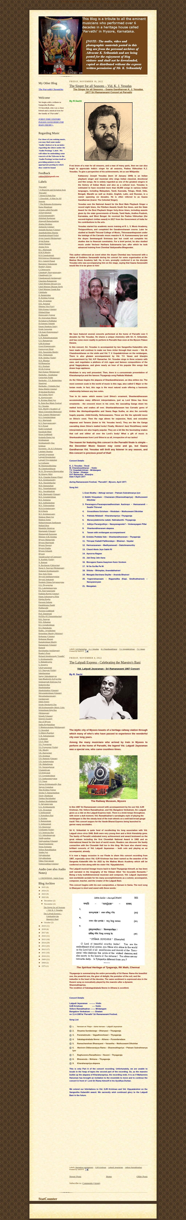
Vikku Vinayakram (46, 861)
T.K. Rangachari (45, 753)
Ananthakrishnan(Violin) (49, 235)
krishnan (42, 446)
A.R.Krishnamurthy (47, 215)
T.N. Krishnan (44, 756)
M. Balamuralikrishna (47, 465)
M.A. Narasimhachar (47, 483)
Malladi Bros (44, 525)
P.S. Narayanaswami (47, 591)
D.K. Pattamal (44, 304)
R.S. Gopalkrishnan (46, 625)
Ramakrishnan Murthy (48, 642)
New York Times (45, 574)
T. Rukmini (43, 739)
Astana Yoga (44, 247)
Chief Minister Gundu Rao (49, 289)
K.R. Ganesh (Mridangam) (49, 414)
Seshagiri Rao (44, 685)
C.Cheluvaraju (44, 269)
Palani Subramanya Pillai (49, 596)
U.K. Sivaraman (45, 810)
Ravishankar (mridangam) (49, 650)
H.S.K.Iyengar (44, 369)
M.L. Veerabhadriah (47, 491)
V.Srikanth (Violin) (46, 829)
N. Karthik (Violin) (46, 559)
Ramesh (42, 647)
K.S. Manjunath (45, 420)
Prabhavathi (43, 608)
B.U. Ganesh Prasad (47, 261)
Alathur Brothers (45, 224)
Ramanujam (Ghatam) (48, 645)
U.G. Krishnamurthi (47, 807)
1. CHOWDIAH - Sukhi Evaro (51, 878)
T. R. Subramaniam (46, 736)
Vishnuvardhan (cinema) (48, 864)
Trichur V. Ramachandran (49, 793)
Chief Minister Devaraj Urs (50, 284)
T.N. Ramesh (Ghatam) (48, 758)
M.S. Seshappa (45, 500)
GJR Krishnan (44, 343)
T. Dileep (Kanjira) (46, 733)
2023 (44, 894)
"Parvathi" (43, 187)
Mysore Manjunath (46, 542)
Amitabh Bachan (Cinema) (49, 230)
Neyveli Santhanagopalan (49, 576)
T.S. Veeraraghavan (46, 767)
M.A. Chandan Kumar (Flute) (51, 477)
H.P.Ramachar (44, 363)
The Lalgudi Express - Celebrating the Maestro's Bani (53, 916)
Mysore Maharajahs (47, 539)
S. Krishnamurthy (46, 659)
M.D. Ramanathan (46, 485)
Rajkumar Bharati (46, 639)
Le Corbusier (44, 463)
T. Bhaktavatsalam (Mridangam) (52, 727)
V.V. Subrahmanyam (47, 835)
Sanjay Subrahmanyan (48, 676)
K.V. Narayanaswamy (47, 423)
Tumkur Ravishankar (47, 798)
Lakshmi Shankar (46, 451)
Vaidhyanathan (44, 838)
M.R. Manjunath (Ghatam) (49, 494)
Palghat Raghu (44, 599)
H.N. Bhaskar (44, 360)
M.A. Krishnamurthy (47, 480)
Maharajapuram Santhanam (50, 522)
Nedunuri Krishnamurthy (49, 571)
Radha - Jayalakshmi (47, 630)
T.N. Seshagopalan (46, 761)
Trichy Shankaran (46, 795)
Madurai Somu (45, 519)
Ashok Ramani (45, 244)
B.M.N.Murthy (45, 252)
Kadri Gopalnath (45, 429)
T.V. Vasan (43, 781)
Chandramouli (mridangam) (50, 278)
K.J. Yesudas (44, 406)
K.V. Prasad (43, 426)
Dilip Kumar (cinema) (47, 309)
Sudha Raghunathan (47, 724)
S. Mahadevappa (45, 662)
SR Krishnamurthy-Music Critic (52, 707)
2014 (44, 942)
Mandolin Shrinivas (46, 528)
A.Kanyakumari (45, 212)
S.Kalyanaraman (45, 667)
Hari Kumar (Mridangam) (49, 372)
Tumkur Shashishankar (48, 801)
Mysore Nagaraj (45, 545)
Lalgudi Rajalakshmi (47, 457)
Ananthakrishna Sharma (48, 232)
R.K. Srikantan (45, 622)
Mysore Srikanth (45, 551)
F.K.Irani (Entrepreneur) (48, 332)
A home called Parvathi (48, 210)
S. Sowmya (43, 665)
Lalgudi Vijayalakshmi (48, 460)
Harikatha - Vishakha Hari (49, 386)
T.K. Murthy (44, 750)
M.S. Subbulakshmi (46, 503)
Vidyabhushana (45, 858)
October (47, 922)
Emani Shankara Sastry (48, 326)
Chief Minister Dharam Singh (51, 286)
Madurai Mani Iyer (46, 517)
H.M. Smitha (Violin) (47, 357)
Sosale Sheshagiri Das (47, 704)
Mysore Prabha (45, 548)
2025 (44, 887)
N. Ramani (43, 562)
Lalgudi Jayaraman (46, 454)
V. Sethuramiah (45, 824)
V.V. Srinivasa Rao (46, 832)
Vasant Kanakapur (46, 844)
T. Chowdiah (44, 730)
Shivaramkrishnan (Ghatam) (50, 693)
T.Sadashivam (44, 770)
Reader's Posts (44, 653)
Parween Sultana (45, 602)
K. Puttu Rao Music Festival (50, 403)
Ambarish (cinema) (46, 227)
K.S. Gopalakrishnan (47, 417)
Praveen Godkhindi (46, 611)
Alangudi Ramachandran (49, 221)
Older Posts (142, 1176)
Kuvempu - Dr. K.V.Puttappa (50, 448)
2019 (44, 926)
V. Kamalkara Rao (46, 815)
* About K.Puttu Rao (47, 195)
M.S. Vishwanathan (46, 505)
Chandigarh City (45, 275)
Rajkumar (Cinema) (47, 636)
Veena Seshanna (45, 847)
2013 (44, 946)
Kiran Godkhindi (45, 434)
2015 (44, 939)
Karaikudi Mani (45, 431)
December (48, 901)
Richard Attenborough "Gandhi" (52, 656)
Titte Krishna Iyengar (47, 790)
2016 (44, 936)
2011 (44, 952)
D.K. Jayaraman (45, 301)
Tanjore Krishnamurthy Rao (50, 784)
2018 (44, 929)
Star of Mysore (45, 721)
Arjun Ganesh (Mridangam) (50, 238)
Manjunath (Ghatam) (47, 531)
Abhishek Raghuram (47, 218)
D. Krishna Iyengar (46, 298)
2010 (44, 956)
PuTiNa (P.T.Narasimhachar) (50, 616)
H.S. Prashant (44, 366)
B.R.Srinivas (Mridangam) (49, 258)
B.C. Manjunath (45, 250)
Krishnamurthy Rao (46, 443)
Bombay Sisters (45, 266)
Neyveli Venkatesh (46, 579)
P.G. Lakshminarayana (48, 588)
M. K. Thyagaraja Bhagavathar (51, 471)
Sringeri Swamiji (45, 719)
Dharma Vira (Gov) (46, 306)
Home (109, 1176)
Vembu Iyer (43, 852)
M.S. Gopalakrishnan (47, 497)
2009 (44, 959)
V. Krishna (43, 818)
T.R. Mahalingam (46, 764)
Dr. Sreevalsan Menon (48, 318)
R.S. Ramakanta (45, 628)
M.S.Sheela (43, 511)
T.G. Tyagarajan (45, 744)
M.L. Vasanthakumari (47, 488)
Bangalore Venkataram (48, 264)
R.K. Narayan (44, 619)
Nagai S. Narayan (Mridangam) (51, 568)
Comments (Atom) (91, 1183)
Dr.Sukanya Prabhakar (48, 321)
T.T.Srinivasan (44, 773)
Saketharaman (44, 673)
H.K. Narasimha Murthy (48, 352)
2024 (44, 891)
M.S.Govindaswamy (47, 508)
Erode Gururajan (45, 329)
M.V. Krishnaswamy (47, 514)
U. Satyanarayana (46, 804)
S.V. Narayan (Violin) (47, 670)
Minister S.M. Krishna (48, 537)
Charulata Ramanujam (48, 281)
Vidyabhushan (44, 855)
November (48, 904)
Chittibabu (43, 292)
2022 (44, 897)
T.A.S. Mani (43, 741)
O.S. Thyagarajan (46, 585)
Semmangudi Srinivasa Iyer (50, 682)
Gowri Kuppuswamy (47, 346)
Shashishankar (44, 687)
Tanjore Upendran (46, 787)
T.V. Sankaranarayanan (48, 778)
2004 (44, 962)
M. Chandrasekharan (47, 468)
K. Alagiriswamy (45, 397)
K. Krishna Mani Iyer (47, 400)
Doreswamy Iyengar (47, 315)
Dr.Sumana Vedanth (47, 323)
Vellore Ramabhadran (47, 849)
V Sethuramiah (45, 812)
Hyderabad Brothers (47, 392)
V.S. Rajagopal (45, 827)
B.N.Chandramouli (46, 255)
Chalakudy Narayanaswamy (50, 272)
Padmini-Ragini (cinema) (49, 593)
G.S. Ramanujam (45, 340)
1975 (44, 966)
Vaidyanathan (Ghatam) (48, 841)
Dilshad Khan (44, 312)
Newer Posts (75, 1176)
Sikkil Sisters (44, 701)
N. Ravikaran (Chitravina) (49, 565)
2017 (44, 932)
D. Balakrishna (45, 295)
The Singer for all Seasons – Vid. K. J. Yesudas (100, 86)
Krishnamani (44, 440)
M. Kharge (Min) (45, 474)
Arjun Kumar (44, 241)
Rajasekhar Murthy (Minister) (51, 633)
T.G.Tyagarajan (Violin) (48, 747)
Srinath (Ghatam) (46, 716)
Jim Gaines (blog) (46, 394)
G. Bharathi (43, 335)
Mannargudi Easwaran (48, 534)
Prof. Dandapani (45, 613)
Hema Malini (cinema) (48, 389)
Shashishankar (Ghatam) (48, 690)
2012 (44, 949)
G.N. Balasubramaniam (48, 337)
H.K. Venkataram (46, 355)
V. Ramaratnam (45, 821)
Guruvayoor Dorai (46, 349)
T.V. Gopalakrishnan (47, 775)
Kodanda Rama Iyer (47, 437)
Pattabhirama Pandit (47, 605)
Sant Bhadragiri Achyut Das (50, 679)
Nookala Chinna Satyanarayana (51, 582)
